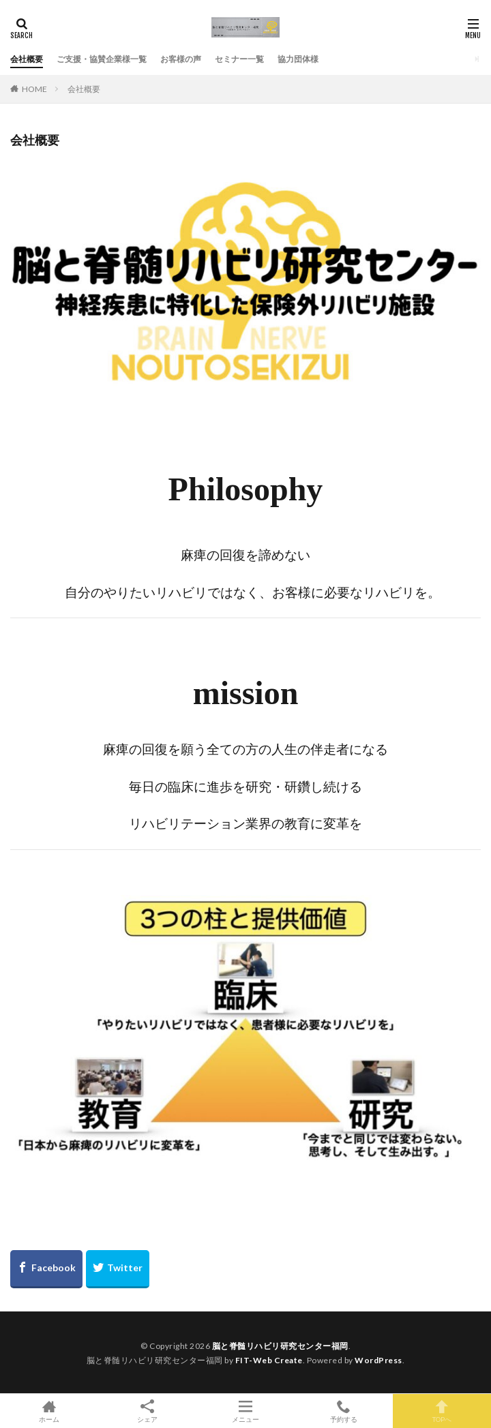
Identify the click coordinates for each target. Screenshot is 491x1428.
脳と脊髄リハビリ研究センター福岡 (280, 1346)
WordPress (378, 1360)
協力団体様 (298, 59)
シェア (147, 1411)
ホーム (49, 1411)
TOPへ (442, 1411)
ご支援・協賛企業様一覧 (102, 59)
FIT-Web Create (269, 1360)
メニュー (245, 1411)
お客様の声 (180, 59)
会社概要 (26, 59)
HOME (34, 89)
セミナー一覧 (239, 59)
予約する (344, 1411)
